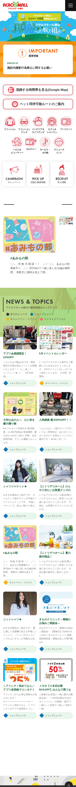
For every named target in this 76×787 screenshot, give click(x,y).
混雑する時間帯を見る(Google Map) (38, 90)
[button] (29, 39)
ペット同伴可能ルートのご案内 (38, 104)
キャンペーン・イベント (21, 319)
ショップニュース (42, 314)
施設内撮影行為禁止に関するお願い (29, 67)
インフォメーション (53, 319)
